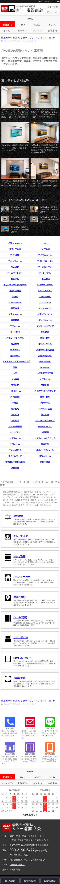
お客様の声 (19, 678)
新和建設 (45, 332)
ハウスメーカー (21, 576)
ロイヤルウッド (15, 456)
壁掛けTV (7, 25)
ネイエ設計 (15, 397)
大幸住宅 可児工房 (45, 373)
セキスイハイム (45, 344)
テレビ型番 (19, 556)
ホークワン (15, 432)
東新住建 (45, 385)
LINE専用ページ (17, 864)
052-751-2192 (16, 855)
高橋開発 (15, 468)
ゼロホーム (15, 356)
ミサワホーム (15, 438)
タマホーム (45, 367)
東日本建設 (45, 462)
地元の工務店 (15, 249)
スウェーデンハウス (15, 338)
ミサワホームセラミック (45, 438)
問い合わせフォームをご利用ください (27, 860)
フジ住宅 (15, 420)
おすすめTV (7, 30)
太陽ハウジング (45, 356)
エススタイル (45, 302)
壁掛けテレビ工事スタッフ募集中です (29, 840)
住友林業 (15, 344)
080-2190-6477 (22, 850)
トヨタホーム (15, 391)
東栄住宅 (15, 385)
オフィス (45, 243)
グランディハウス (45, 314)
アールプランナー (15, 273)
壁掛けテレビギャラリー (24, 38)
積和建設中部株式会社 (15, 462)
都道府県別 (19, 597)
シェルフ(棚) (20, 617)
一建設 (15, 403)
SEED (37, 25)
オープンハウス (45, 308)
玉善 (15, 367)
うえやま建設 (15, 291)
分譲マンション (15, 243)
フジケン (15, 414)
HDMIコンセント (22, 657)
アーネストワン (45, 267)
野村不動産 (45, 397)
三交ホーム (15, 326)
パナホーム (45, 403)
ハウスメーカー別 (46, 38)
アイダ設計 (15, 255)
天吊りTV (22, 30)
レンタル (37, 30)
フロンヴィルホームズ (45, 420)
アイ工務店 (45, 249)
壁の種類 (18, 516)
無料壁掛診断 (30, 880)
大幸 (15, 373)
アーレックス (45, 273)
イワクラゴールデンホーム (15, 285)
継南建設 (15, 320)
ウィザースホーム (45, 285)
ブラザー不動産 (15, 426)
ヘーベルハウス (45, 426)
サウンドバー (20, 637)
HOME (30, 19)
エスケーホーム (15, 302)
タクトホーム (45, 361)
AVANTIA (15, 267)
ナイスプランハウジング (45, 391)
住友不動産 (45, 338)
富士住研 (45, 414)
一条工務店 (45, 279)
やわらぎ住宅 (15, 450)
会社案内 (52, 30)
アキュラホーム (15, 261)
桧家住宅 (15, 409)
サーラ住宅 (15, 332)
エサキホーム (45, 297)
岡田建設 (15, 308)
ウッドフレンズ (45, 291)
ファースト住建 (45, 409)
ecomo (15, 297)
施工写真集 (10, 880)
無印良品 (45, 444)
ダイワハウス (45, 379)
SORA (52, 25)
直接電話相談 (50, 880)
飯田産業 (15, 279)
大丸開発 (15, 379)
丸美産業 (45, 432)
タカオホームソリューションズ (16, 361)
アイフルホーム (45, 255)
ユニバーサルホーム (45, 450)
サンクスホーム (45, 320)
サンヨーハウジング (45, 326)
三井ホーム (15, 444)
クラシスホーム (15, 314)
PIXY (22, 25)
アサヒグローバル (45, 261)
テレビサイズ (20, 536)
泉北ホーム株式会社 (45, 350)
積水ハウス (15, 350)
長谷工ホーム (45, 456)
